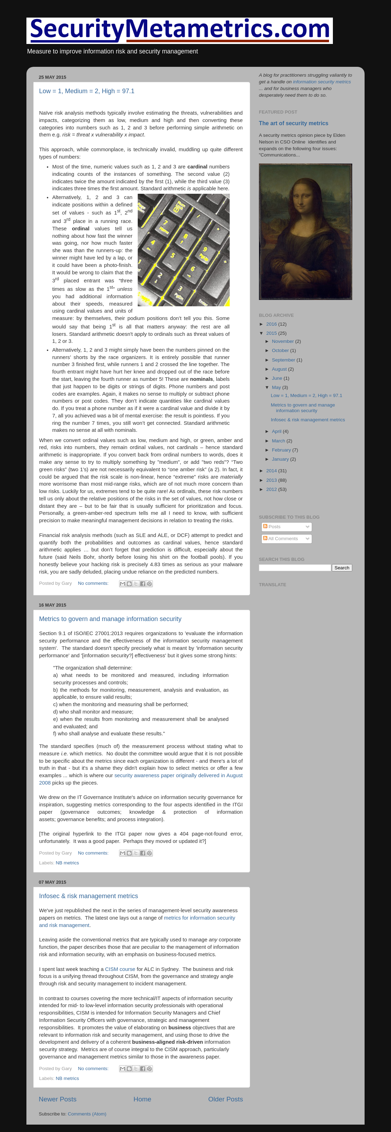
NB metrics (67, 862)
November (283, 341)
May (277, 387)
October (281, 350)
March (279, 440)
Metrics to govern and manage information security (110, 618)
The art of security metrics (293, 123)
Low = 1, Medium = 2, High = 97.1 (87, 91)
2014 (272, 470)
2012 (272, 489)
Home (142, 1099)
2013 (272, 480)
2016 (272, 324)
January (281, 459)
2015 (272, 333)
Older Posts (225, 1099)
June (278, 378)
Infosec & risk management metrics (88, 896)
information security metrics (322, 81)
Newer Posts (57, 1099)
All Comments (280, 538)
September (284, 360)
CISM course (120, 969)
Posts (272, 526)
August (280, 369)
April (277, 431)
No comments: (94, 583)
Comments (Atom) (87, 1114)
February (282, 450)
